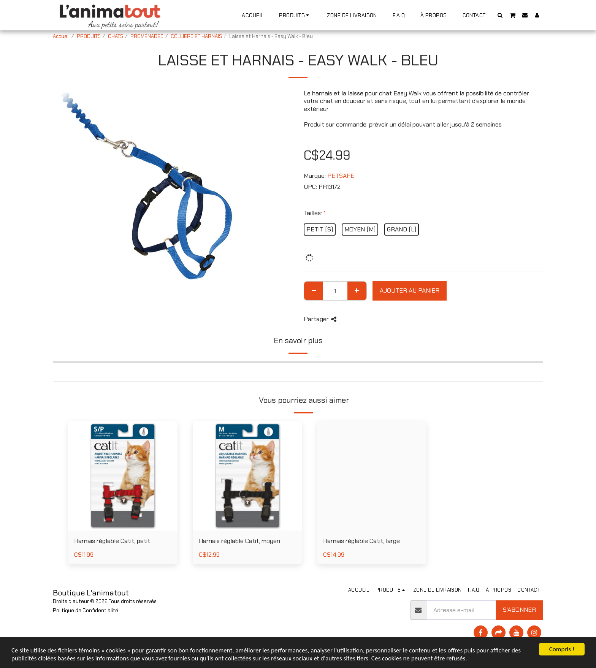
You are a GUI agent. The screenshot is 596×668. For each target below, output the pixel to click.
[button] (500, 15)
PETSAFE (340, 176)
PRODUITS (89, 36)
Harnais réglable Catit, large (361, 541)
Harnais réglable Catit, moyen (239, 541)
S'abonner (519, 610)
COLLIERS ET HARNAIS (196, 36)
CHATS (115, 36)
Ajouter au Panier (409, 290)
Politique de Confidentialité (85, 610)
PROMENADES (146, 36)
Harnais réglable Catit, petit (112, 541)
